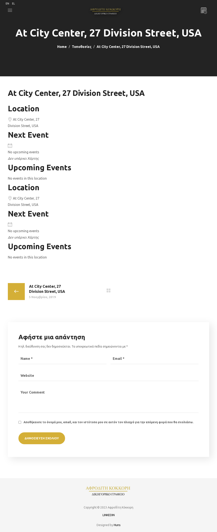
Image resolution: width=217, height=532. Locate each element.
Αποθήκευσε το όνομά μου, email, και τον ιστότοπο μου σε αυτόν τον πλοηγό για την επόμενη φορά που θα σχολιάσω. (108, 422)
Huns (117, 525)
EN (7, 3)
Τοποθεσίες (82, 47)
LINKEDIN (109, 515)
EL (13, 3)
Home (62, 47)
